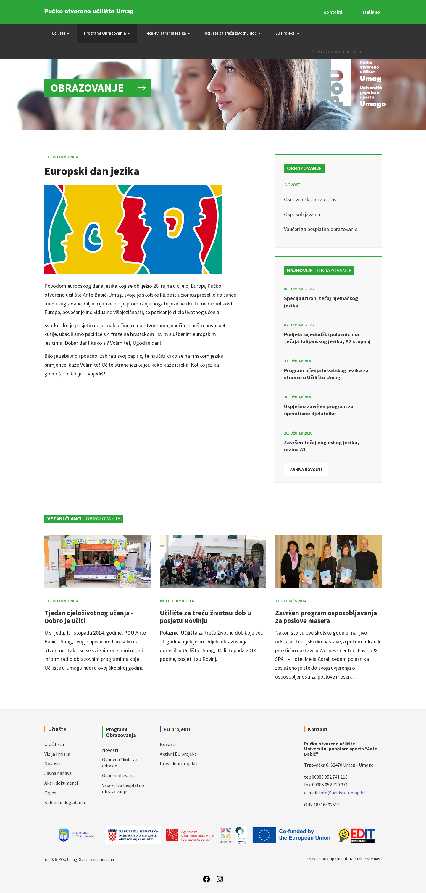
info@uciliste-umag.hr (342, 793)
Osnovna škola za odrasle (312, 199)
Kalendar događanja (64, 802)
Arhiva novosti (306, 469)
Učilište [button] (60, 33)
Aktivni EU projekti (179, 754)
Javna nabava (58, 773)
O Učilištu (54, 744)
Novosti (292, 184)
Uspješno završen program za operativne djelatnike (319, 410)
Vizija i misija (57, 754)
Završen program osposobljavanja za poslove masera (326, 616)
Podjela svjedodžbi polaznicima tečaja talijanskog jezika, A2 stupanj (327, 338)
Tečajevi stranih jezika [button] (167, 33)
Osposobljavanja (302, 214)
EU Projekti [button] (287, 33)
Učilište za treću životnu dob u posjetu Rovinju (205, 616)
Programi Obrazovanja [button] (107, 33)
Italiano (371, 12)
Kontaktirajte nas (365, 858)
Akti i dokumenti (61, 783)
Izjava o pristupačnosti (327, 858)
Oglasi (50, 793)
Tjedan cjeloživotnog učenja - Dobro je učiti (88, 616)
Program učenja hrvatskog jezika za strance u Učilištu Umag (326, 374)
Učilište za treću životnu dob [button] (233, 33)
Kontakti (332, 12)
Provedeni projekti (178, 763)
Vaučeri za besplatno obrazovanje (320, 229)
